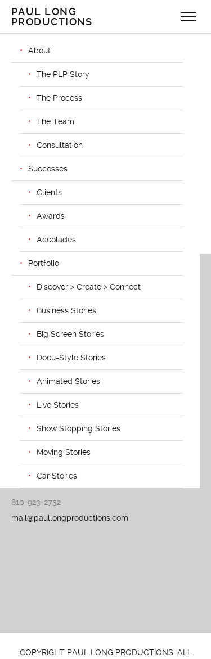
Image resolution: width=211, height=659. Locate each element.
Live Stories (58, 404)
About (39, 50)
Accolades (56, 239)
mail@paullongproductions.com (69, 517)
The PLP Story (63, 74)
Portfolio (43, 263)
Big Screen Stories (70, 334)
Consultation (60, 145)
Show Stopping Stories (78, 428)
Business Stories (66, 310)
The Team (55, 121)
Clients (49, 192)
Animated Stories (68, 381)
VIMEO (23, 443)
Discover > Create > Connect (89, 286)
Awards (51, 215)
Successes (48, 168)
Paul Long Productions (52, 17)
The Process (59, 97)
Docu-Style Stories (71, 357)
